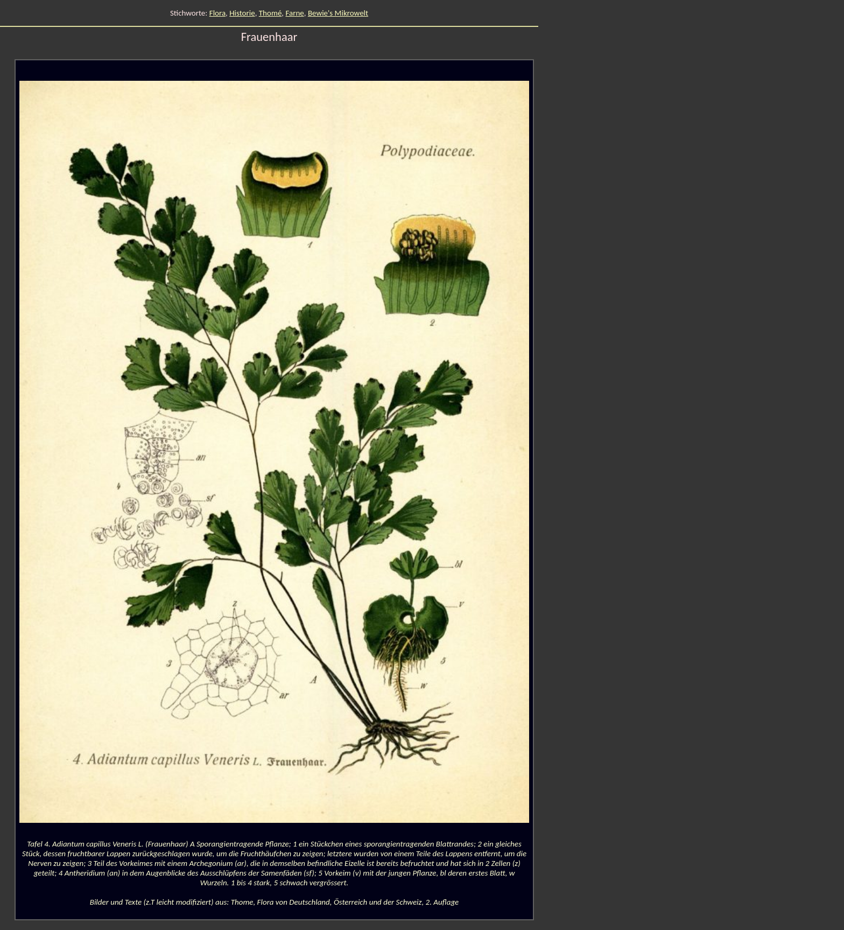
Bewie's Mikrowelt (338, 13)
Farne (294, 13)
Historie (242, 13)
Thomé (270, 13)
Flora (217, 13)
